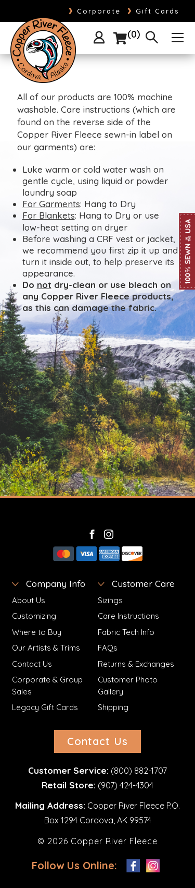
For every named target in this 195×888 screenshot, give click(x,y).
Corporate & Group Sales (47, 686)
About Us (28, 600)
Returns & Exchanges (136, 664)
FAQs (108, 648)
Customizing (34, 616)
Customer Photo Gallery (128, 686)
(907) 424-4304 (125, 785)
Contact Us (32, 664)
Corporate (95, 11)
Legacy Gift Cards (45, 707)
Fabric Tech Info (126, 632)
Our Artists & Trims (46, 648)
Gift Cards (153, 11)
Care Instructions (128, 616)
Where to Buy (36, 632)
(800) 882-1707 (139, 770)
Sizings (110, 600)
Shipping (113, 707)
